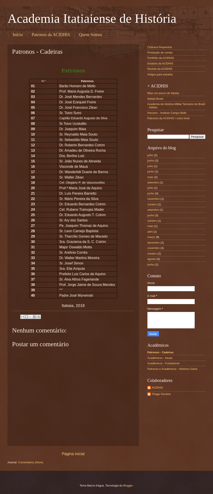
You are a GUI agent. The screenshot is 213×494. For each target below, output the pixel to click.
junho (150, 160)
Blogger (128, 485)
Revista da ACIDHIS (159, 68)
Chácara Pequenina (159, 47)
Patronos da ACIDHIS (51, 34)
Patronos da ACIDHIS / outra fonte (168, 118)
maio (150, 177)
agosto (151, 259)
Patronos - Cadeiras (160, 352)
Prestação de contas (160, 52)
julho (150, 155)
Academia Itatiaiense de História (92, 18)
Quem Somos (90, 34)
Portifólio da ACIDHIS (160, 57)
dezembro (153, 242)
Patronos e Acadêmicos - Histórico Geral (172, 368)
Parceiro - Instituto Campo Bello (167, 112)
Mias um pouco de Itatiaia (163, 93)
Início (18, 34)
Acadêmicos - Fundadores (163, 363)
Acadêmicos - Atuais (160, 358)
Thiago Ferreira (161, 394)
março (151, 237)
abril (150, 231)
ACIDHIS (157, 387)
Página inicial (73, 454)
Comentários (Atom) (30, 462)
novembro (153, 198)
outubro (152, 204)
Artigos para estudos (160, 74)
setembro (153, 182)
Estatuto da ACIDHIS (160, 63)
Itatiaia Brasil (155, 98)
